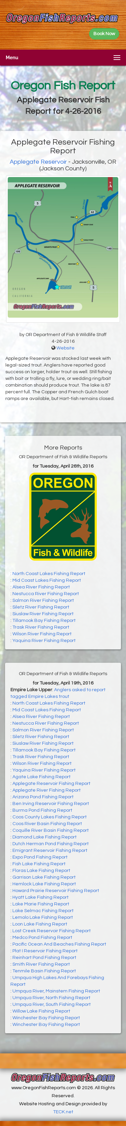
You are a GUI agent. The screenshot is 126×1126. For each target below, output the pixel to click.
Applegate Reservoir (38, 162)
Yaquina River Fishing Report (44, 640)
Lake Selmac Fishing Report (43, 910)
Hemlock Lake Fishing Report (44, 884)
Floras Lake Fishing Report (41, 870)
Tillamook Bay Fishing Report (44, 620)
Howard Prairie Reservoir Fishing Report (55, 890)
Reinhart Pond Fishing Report (44, 957)
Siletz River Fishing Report (40, 607)
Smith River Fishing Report (41, 964)
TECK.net (63, 1112)
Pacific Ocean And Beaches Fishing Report (59, 944)
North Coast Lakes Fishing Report (48, 573)
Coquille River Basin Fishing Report (50, 830)
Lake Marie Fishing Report (40, 904)
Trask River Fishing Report (40, 627)
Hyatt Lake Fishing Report (40, 897)
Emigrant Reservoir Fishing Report (49, 850)
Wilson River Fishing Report (42, 634)
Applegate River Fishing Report (46, 790)
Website (65, 348)
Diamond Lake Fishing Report (44, 837)
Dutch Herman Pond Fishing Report (50, 843)
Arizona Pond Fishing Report (43, 797)
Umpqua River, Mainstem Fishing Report (56, 991)
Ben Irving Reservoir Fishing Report (50, 803)
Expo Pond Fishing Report (40, 857)
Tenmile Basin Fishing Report (44, 971)
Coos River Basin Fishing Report (47, 823)
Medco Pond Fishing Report (42, 937)
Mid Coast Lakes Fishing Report (46, 580)
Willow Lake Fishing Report (41, 1011)
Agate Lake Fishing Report (41, 777)
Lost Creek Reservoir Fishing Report (51, 931)
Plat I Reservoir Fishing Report (45, 951)
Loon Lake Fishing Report (39, 924)
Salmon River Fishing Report (43, 600)
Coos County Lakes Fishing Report (49, 817)
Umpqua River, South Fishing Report (51, 1004)
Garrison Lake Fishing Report (44, 877)
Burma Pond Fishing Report (42, 810)
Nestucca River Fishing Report (45, 593)
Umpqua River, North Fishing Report (51, 997)
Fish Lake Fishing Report (39, 864)
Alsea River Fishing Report (41, 587)
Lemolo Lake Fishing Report (42, 917)
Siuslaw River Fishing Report (43, 614)
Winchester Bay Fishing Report (46, 1018)
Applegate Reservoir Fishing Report (51, 783)
